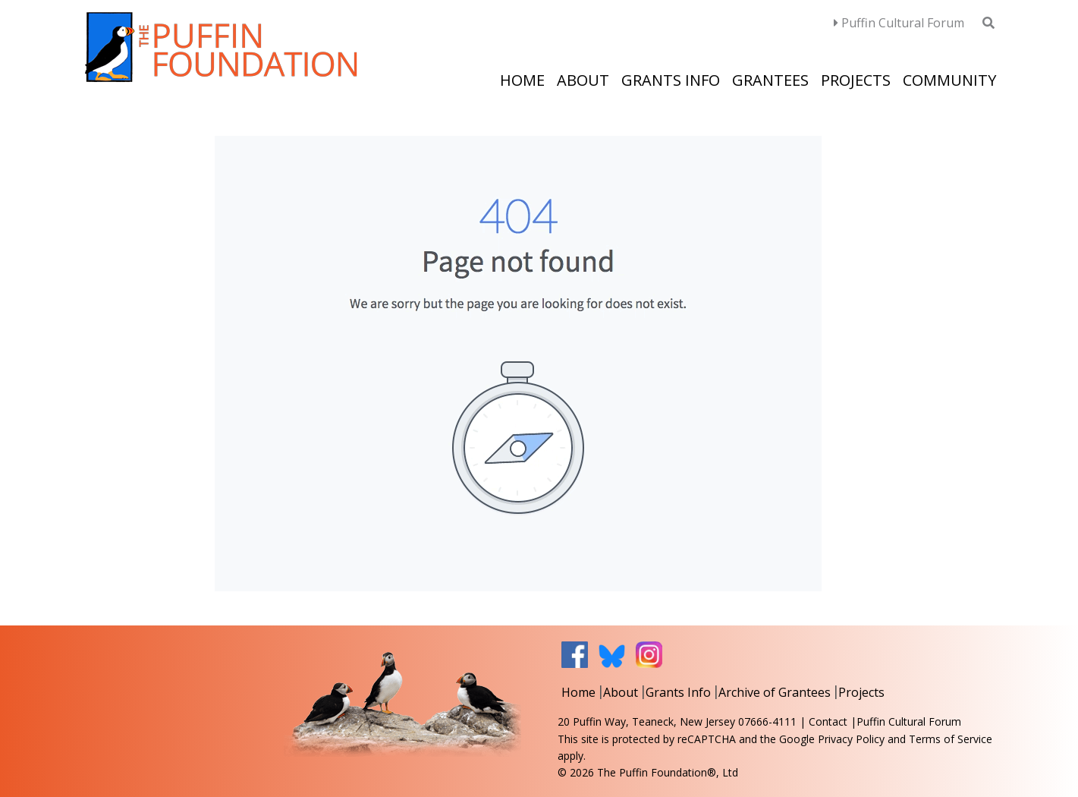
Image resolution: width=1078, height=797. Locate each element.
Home (522, 80)
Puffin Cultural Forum (899, 22)
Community (949, 80)
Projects (856, 80)
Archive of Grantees (774, 692)
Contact (828, 721)
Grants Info (670, 80)
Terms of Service (950, 739)
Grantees (770, 80)
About (583, 80)
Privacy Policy (851, 739)
